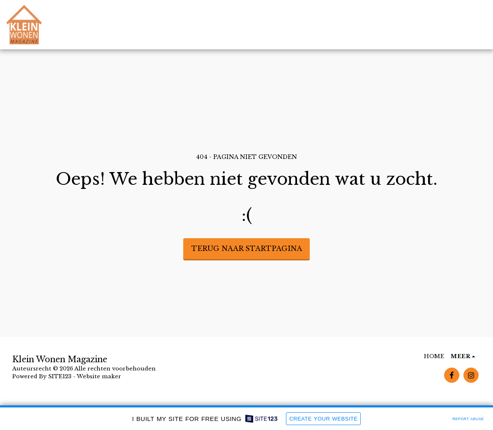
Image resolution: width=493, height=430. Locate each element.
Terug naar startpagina (246, 248)
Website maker (99, 376)
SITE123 (59, 376)
